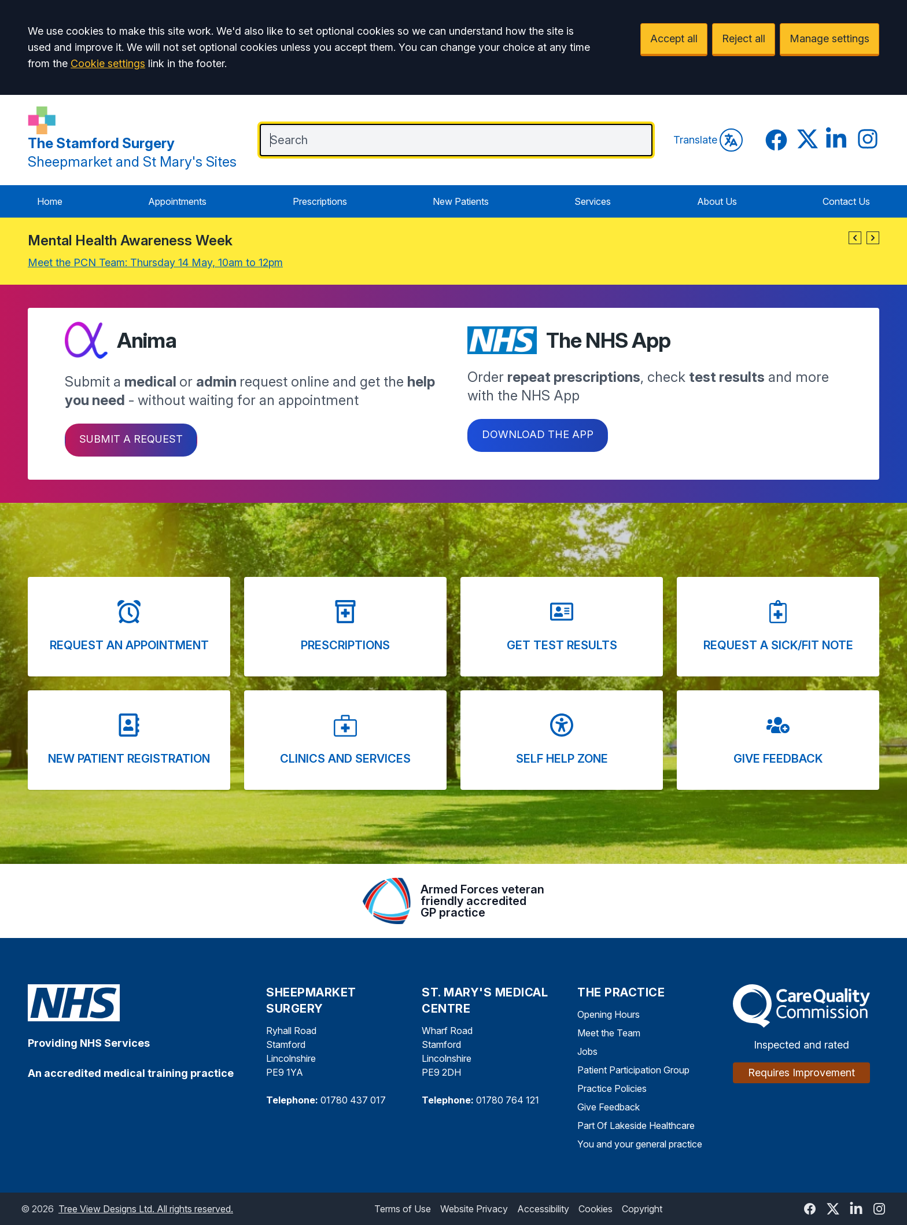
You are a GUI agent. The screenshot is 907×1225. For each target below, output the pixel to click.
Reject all (743, 38)
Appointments (177, 201)
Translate (708, 140)
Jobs (587, 1051)
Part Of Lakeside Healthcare (636, 1125)
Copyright (642, 1209)
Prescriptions (320, 201)
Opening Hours (608, 1014)
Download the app (537, 434)
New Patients (461, 201)
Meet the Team (608, 1033)
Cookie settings (108, 63)
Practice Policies (612, 1088)
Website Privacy (474, 1209)
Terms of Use (402, 1209)
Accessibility (543, 1209)
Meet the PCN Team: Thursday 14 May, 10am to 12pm (155, 262)
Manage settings (829, 38)
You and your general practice (639, 1144)
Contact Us (846, 201)
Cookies (595, 1209)
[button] (855, 237)
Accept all (674, 38)
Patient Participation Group (633, 1070)
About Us (717, 201)
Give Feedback (608, 1107)
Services (592, 201)
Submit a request (131, 439)
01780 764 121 (507, 1100)
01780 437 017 (353, 1100)
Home (49, 201)
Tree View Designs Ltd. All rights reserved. (145, 1209)
